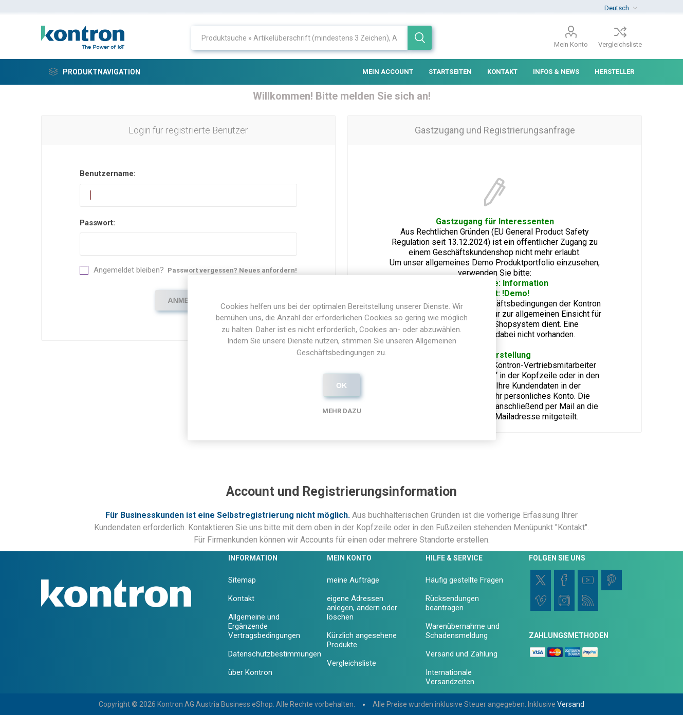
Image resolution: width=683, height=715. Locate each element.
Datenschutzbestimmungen (274, 654)
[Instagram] (564, 600)
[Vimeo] (540, 600)
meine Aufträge (353, 580)
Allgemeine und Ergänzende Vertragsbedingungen (264, 626)
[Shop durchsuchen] (299, 38)
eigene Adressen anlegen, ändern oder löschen (362, 608)
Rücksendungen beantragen (452, 603)
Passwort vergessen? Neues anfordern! (232, 270)
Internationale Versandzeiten (450, 677)
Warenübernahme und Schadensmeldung (463, 631)
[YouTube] (588, 580)
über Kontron (250, 672)
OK (341, 385)
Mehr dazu (341, 411)
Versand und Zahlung (461, 654)
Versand (570, 704)
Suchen (420, 38)
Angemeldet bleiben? (129, 270)
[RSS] (588, 600)
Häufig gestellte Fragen (464, 580)
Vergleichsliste (620, 44)
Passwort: (97, 222)
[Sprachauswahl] (620, 7)
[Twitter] (540, 580)
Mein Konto (571, 44)
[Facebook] (564, 580)
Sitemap (242, 580)
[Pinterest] (611, 580)
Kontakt (241, 598)
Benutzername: (108, 173)
